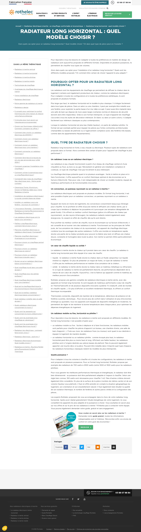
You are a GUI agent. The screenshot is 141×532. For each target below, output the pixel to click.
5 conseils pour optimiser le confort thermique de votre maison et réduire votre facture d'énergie (29, 113)
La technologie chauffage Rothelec (84, 513)
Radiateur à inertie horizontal (26, 73)
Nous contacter (109, 510)
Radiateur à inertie (41, 14)
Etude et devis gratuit (49, 518)
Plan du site (70, 529)
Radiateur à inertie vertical (25, 69)
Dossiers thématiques (91, 8)
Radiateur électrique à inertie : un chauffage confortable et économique (53, 26)
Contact (49, 529)
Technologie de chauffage (24, 85)
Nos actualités (77, 510)
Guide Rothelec (47, 513)
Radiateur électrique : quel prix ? (27, 337)
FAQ (74, 515)
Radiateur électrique (22, 99)
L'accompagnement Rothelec (113, 513)
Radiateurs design (21, 107)
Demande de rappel (48, 510)
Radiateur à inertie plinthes (25, 77)
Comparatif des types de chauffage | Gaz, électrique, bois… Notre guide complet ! (28, 181)
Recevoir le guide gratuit (113, 14)
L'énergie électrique (92, 14)
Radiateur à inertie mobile (24, 81)
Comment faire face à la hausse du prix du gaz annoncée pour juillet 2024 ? (28, 160)
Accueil (18, 26)
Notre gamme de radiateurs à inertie (28, 103)
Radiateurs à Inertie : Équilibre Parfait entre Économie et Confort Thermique (29, 349)
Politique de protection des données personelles (92, 529)
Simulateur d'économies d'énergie (116, 8)
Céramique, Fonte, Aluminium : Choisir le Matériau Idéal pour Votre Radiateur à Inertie (28, 190)
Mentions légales (59, 529)
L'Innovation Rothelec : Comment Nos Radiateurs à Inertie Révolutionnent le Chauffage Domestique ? (29, 211)
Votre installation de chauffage (26, 95)
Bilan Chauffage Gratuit (49, 515)
